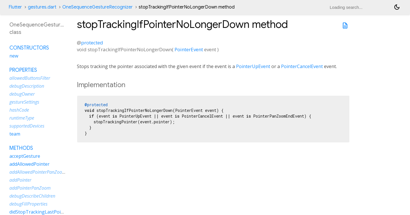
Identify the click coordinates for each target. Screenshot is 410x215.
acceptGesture (24, 156)
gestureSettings (24, 102)
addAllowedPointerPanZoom (37, 172)
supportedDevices (26, 126)
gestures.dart (42, 7)
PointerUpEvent (253, 66)
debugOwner (22, 94)
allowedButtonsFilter (29, 78)
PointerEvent (189, 49)
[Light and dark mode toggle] (396, 7)
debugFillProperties (28, 204)
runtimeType (21, 118)
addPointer (20, 180)
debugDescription (26, 86)
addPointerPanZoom (30, 188)
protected (92, 42)
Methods (21, 148)
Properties (23, 70)
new (13, 56)
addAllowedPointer (29, 164)
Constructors (29, 48)
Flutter (15, 7)
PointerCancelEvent (302, 66)
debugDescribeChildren (32, 196)
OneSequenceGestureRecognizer (97, 7)
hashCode (19, 110)
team (14, 134)
